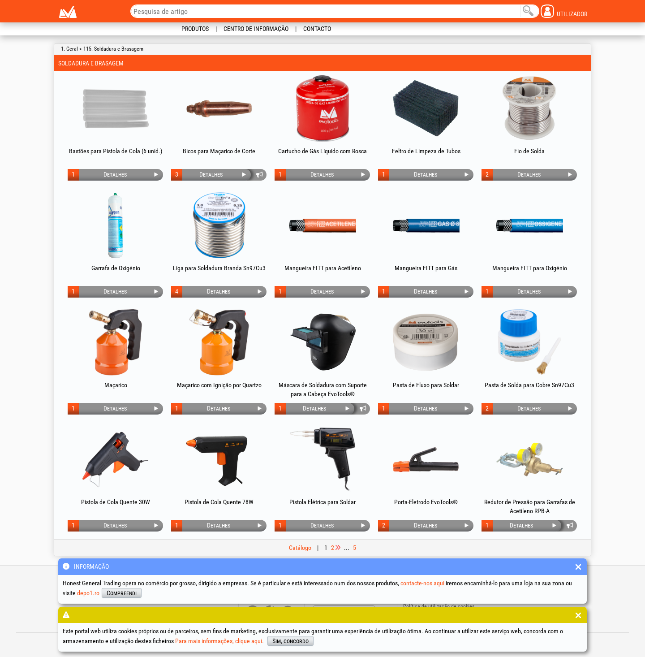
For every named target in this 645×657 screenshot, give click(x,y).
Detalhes (115, 174)
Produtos (195, 29)
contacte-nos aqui (422, 583)
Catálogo (300, 547)
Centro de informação (256, 29)
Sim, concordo (290, 640)
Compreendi (122, 592)
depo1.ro (88, 592)
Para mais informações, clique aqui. (219, 640)
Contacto (317, 29)
